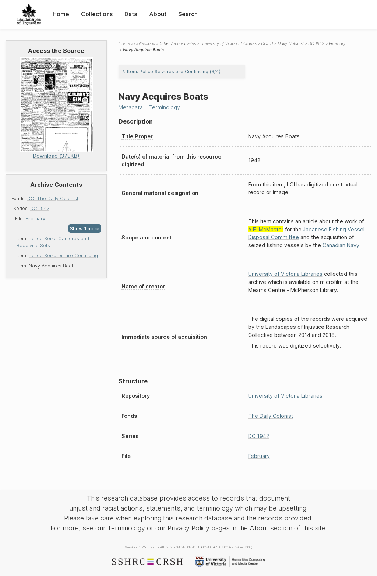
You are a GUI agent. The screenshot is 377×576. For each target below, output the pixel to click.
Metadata (131, 107)
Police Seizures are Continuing (63, 255)
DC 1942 (39, 208)
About (157, 14)
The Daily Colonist (270, 416)
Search (188, 14)
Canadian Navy (341, 245)
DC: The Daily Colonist (52, 198)
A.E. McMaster (265, 229)
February (35, 218)
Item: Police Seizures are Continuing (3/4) (171, 71)
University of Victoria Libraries (228, 43)
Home (61, 14)
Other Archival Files (177, 43)
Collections (97, 14)
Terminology (164, 107)
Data (130, 14)
